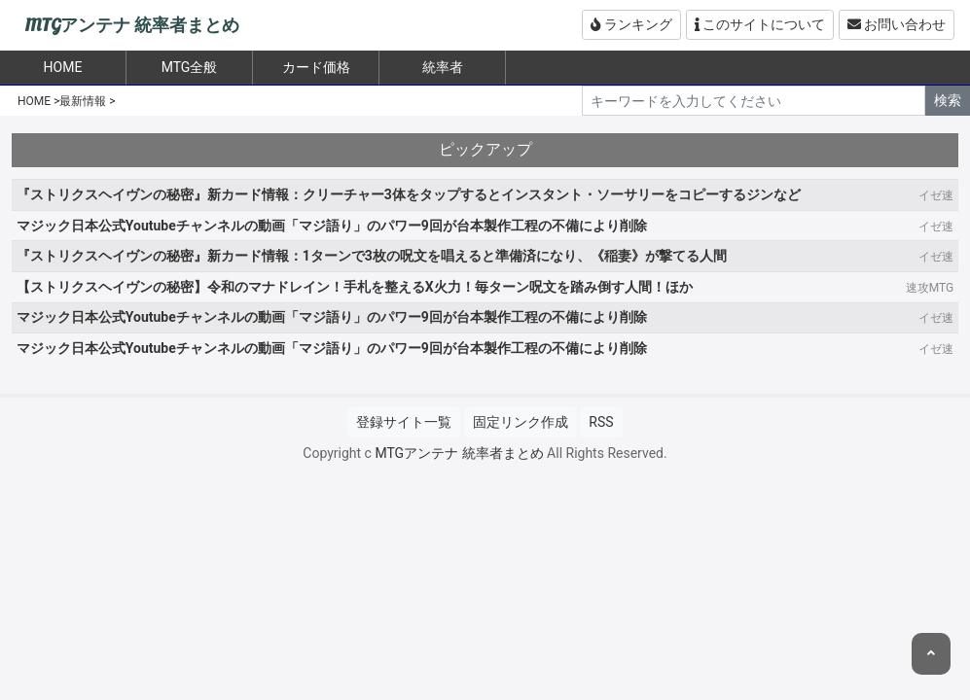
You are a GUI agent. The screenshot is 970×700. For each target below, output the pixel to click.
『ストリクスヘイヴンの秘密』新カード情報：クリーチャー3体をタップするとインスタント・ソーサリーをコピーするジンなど (409, 194)
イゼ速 (935, 195)
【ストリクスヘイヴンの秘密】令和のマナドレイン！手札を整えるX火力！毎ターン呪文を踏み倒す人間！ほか (355, 287)
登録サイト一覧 (403, 422)
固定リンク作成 (520, 422)
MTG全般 (190, 67)
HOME (34, 101)
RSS (601, 422)
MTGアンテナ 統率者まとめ (131, 26)
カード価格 (316, 67)
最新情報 (82, 101)
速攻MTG (929, 288)
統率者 (442, 67)
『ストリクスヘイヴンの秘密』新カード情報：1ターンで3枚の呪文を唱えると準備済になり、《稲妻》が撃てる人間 (372, 255)
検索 (947, 100)
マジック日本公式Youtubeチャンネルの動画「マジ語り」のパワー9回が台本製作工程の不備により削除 (332, 225)
